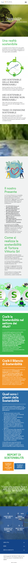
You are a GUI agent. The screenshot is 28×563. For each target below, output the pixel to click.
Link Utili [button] (6, 542)
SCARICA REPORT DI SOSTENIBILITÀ (8, 466)
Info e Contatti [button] (8, 550)
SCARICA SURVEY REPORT (20, 466)
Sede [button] (4, 546)
